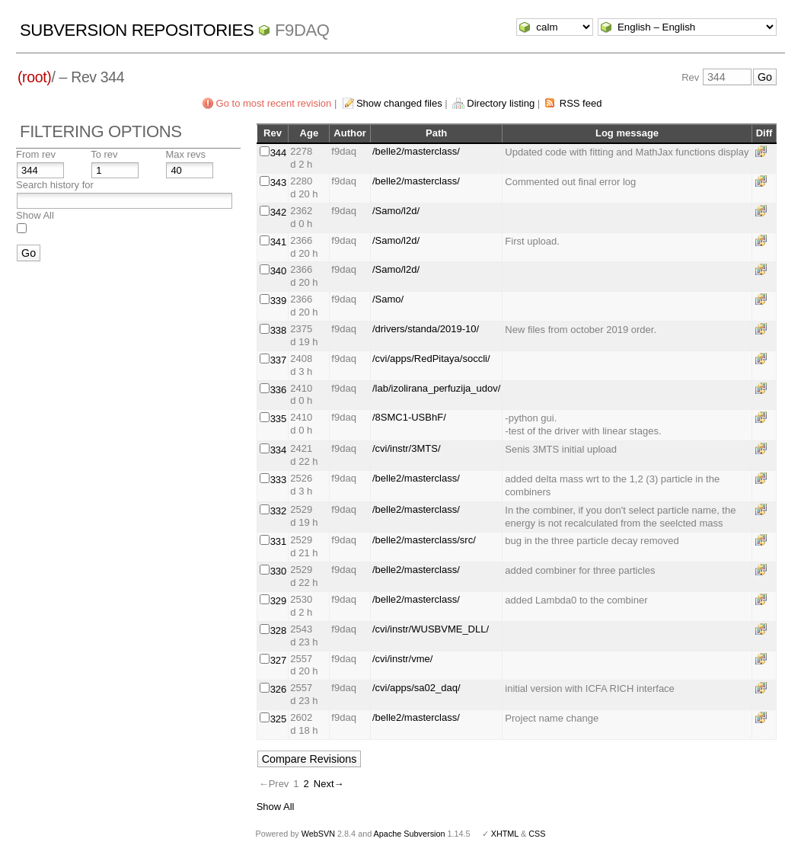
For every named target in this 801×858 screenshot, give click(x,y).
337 (278, 360)
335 (278, 418)
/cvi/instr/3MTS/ (406, 448)
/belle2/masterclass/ (416, 151)
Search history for (55, 184)
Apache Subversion (409, 833)
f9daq (302, 30)
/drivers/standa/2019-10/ (425, 329)
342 (278, 212)
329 (278, 601)
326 (278, 689)
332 (278, 511)
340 (278, 271)
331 (278, 541)
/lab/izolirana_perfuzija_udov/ (436, 388)
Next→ (329, 783)
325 (278, 719)
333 (278, 479)
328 (278, 630)
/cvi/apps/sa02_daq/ (416, 687)
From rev (36, 154)
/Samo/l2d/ (396, 210)
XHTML (505, 833)
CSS (536, 833)
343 (278, 182)
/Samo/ (388, 299)
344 (278, 152)
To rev (104, 154)
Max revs (185, 154)
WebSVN (318, 833)
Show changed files (399, 103)
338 (278, 330)
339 (278, 300)
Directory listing (501, 103)
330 (278, 571)
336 (278, 389)
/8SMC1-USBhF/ (409, 417)
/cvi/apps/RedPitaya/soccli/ (431, 358)
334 (278, 450)
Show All (35, 215)
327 (278, 660)
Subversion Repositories (137, 30)
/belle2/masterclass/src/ (424, 540)
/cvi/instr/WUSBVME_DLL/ (430, 629)
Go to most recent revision (274, 103)
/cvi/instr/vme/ (402, 658)
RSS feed (581, 103)
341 (278, 242)
